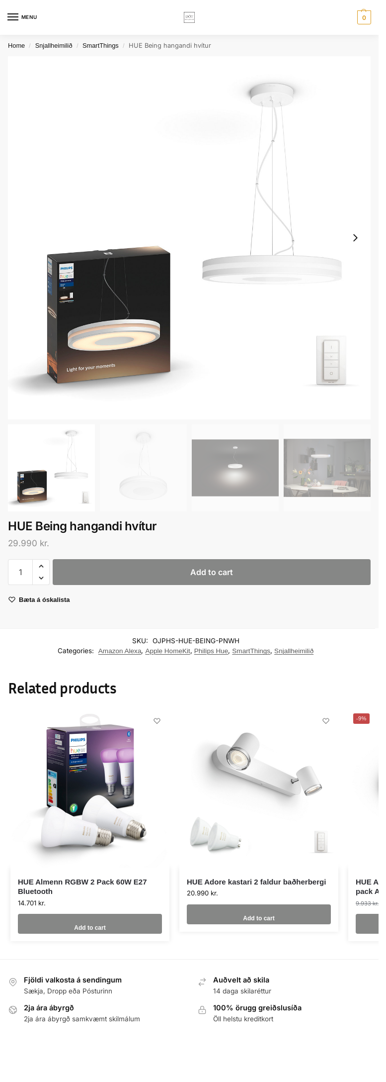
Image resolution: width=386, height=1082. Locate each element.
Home (16, 45)
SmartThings (100, 45)
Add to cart (211, 572)
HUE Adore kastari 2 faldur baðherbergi (256, 882)
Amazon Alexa (120, 651)
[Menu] (22, 17)
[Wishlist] (154, 723)
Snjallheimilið (54, 45)
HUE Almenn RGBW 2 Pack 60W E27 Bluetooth (82, 887)
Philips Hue (211, 651)
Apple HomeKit (167, 651)
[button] (363, 17)
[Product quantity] (20, 572)
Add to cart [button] (90, 923)
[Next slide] (355, 237)
